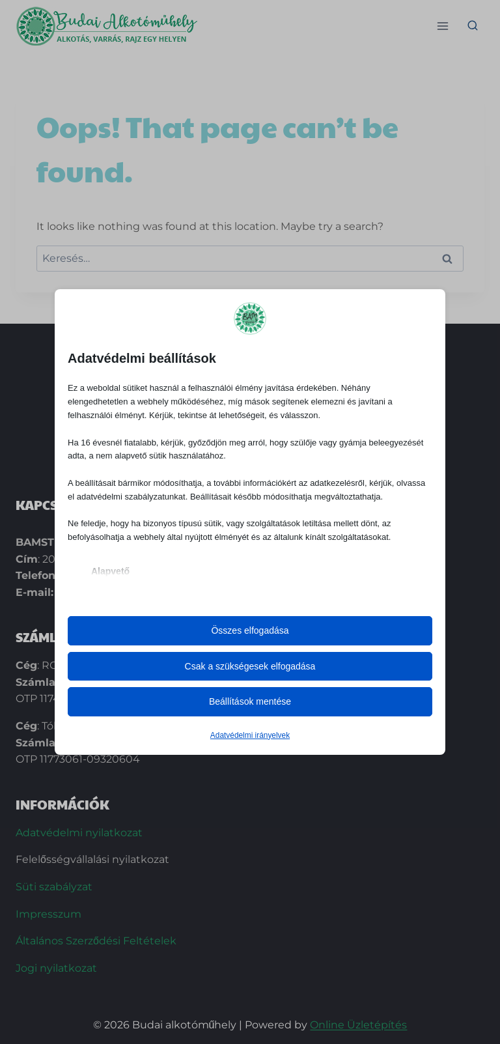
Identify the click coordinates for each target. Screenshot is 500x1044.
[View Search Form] (472, 26)
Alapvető (110, 571)
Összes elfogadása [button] (249, 630)
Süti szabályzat (54, 887)
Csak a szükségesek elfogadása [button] (250, 666)
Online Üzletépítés (358, 1025)
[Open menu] (442, 26)
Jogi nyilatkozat (56, 968)
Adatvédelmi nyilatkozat (79, 832)
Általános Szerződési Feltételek (96, 941)
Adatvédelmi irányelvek (250, 735)
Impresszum (48, 914)
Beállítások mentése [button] (250, 701)
